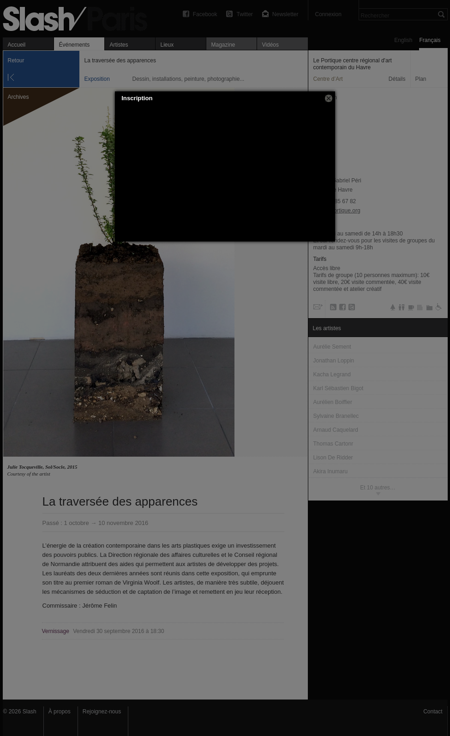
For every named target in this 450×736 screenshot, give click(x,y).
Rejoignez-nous (102, 711)
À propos (59, 711)
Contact (432, 711)
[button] (328, 98)
